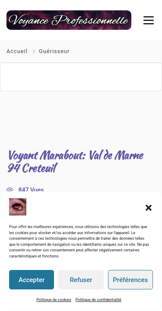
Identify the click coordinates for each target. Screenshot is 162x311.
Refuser (81, 280)
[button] (148, 207)
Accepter (31, 280)
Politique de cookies (53, 300)
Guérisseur (54, 51)
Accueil (17, 51)
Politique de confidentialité (98, 300)
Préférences (130, 280)
